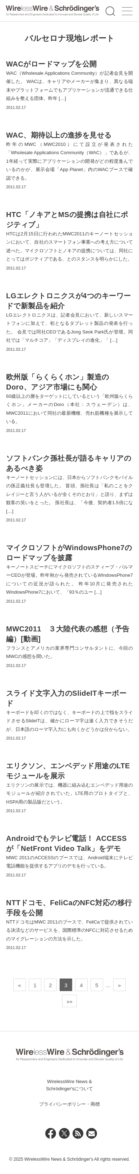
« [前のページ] (19, 985)
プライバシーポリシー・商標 (69, 1104)
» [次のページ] (119, 985)
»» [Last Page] (69, 1001)
